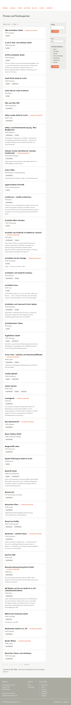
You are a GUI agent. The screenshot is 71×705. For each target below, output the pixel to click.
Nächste (26, 664)
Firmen (20, 8)
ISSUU (43, 687)
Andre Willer (10, 170)
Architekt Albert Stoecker (15, 220)
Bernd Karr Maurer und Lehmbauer (18, 653)
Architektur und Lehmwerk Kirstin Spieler (21, 304)
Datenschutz (57, 702)
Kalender (49, 8)
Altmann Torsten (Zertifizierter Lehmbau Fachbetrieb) (20, 152)
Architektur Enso (11, 285)
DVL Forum (44, 685)
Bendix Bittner (10, 641)
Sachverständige (57, 56)
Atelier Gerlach (11, 386)
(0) (8, 693)
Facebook (44, 691)
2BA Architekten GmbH (14, 30)
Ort (18, 24)
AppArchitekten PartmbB (14, 185)
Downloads (31, 687)
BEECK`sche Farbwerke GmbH (16, 614)
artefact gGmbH (11, 373)
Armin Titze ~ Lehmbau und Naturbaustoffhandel (23, 354)
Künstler (54, 62)
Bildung (34, 8)
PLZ (12, 24)
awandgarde (9, 398)
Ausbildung (55, 58)
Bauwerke (27, 8)
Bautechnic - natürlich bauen (16, 534)
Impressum (66, 702)
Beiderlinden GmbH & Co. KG (16, 628)
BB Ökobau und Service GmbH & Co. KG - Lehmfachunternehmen (21, 589)
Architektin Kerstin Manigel (15, 258)
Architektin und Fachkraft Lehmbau (18, 273)
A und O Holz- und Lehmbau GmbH (18, 42)
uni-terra (43, 689)
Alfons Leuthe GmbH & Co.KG (16, 115)
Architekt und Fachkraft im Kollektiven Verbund (23, 232)
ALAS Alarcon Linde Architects (17, 90)
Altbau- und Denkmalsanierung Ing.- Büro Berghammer (20, 128)
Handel (54, 53)
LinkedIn (43, 696)
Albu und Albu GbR (12, 103)
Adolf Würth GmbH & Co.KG (15, 78)
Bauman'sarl (9, 492)
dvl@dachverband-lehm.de (9, 695)
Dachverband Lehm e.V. (34, 3)
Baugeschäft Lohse (12, 446)
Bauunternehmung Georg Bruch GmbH (19, 567)
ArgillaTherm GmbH (12, 335)
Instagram (44, 693)
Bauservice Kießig (12, 521)
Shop (29, 685)
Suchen (55, 31)
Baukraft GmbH (11, 471)
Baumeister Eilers (11, 504)
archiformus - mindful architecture (18, 197)
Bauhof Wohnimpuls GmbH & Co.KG (18, 458)
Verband (5, 8)
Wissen (41, 8)
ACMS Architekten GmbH (14, 55)
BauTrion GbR (10, 555)
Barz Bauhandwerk (12, 422)
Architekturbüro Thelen (14, 323)
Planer (54, 49)
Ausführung (55, 60)
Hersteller (55, 51)
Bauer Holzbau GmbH (13, 434)
